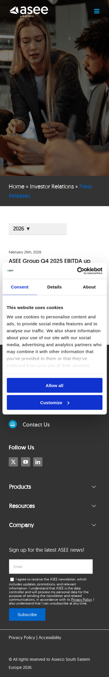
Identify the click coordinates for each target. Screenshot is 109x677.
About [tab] (89, 286)
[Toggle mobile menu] (97, 11)
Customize (54, 402)
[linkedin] (37, 462)
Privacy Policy (81, 599)
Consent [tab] (19, 286)
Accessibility (50, 637)
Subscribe (27, 614)
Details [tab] (54, 286)
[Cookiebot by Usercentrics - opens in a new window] (77, 271)
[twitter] (13, 462)
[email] (51, 566)
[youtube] (25, 462)
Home (16, 186)
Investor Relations (52, 186)
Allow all (54, 385)
